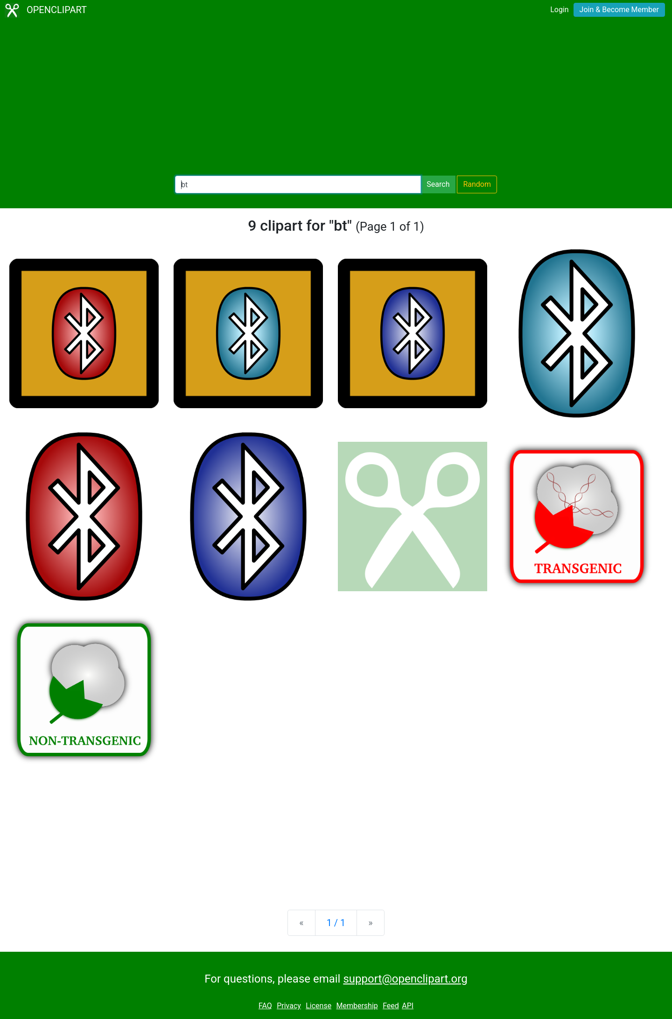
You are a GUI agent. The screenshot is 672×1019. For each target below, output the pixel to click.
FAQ (265, 1005)
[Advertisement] (336, 98)
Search (438, 184)
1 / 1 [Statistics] (336, 922)
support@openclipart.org (405, 978)
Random (477, 184)
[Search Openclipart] (298, 184)
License (318, 1005)
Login (559, 9)
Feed (391, 1005)
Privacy (289, 1005)
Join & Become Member (619, 9)
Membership (357, 1005)
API (407, 1005)
